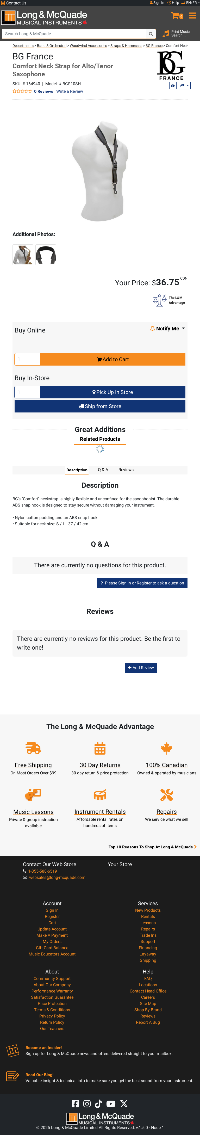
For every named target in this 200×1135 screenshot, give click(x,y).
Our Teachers (52, 1028)
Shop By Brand (148, 1009)
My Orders (52, 941)
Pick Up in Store (112, 392)
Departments (23, 46)
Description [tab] (77, 470)
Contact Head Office (148, 991)
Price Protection (52, 1003)
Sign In (52, 910)
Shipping (148, 960)
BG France (154, 46)
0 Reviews (43, 91)
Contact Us (13, 3)
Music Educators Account (52, 954)
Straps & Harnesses (126, 46)
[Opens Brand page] (154, 65)
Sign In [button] (157, 3)
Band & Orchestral (51, 46)
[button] (175, 13)
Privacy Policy (52, 1016)
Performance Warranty (52, 991)
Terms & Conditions (52, 1009)
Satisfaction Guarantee (52, 997)
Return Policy (52, 1022)
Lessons (148, 922)
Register (52, 916)
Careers (148, 997)
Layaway (148, 954)
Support (148, 941)
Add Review (141, 667)
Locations (148, 984)
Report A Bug (148, 1022)
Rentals (148, 916)
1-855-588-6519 (40, 871)
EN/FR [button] (189, 3)
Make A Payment (52, 935)
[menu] (191, 13)
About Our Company (52, 984)
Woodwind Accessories (88, 46)
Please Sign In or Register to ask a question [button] (142, 583)
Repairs (148, 929)
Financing (148, 947)
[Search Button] (151, 34)
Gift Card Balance (52, 947)
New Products (148, 910)
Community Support (52, 978)
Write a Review (69, 91)
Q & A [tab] (103, 469)
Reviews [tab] (126, 469)
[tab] (100, 440)
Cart (52, 922)
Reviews (147, 1016)
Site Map (148, 1003)
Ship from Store (100, 406)
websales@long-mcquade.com (54, 877)
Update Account (52, 929)
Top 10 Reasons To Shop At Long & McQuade (152, 847)
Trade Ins (148, 935)
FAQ (148, 978)
